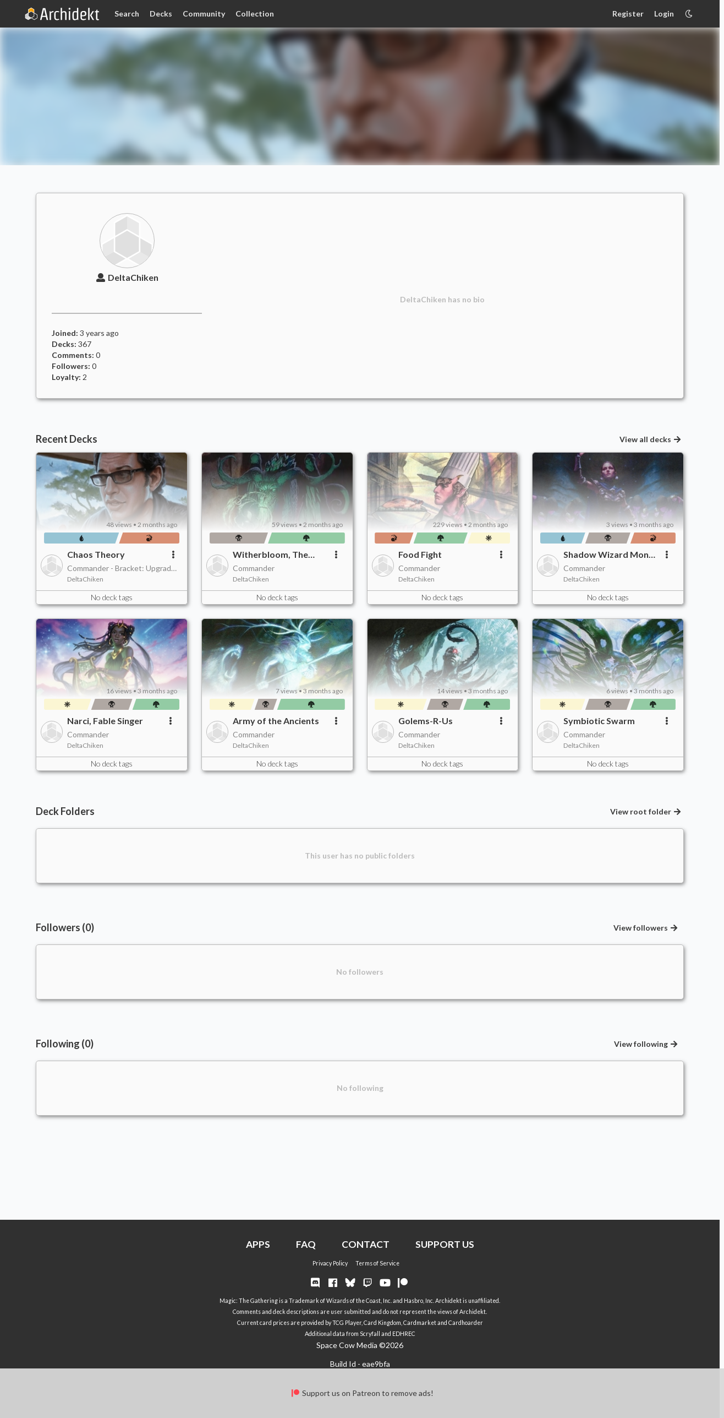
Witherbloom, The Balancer (270, 554)
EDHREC (403, 1333)
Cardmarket (419, 1322)
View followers (646, 927)
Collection (254, 13)
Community (204, 13)
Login (664, 13)
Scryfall (370, 1333)
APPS (258, 1244)
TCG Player (346, 1322)
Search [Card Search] (126, 13)
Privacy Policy (330, 1263)
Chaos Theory (96, 554)
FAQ (306, 1244)
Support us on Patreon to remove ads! (361, 1393)
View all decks (650, 439)
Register (628, 13)
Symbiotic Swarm (599, 720)
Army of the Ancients (276, 720)
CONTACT (366, 1244)
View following (646, 1043)
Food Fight (420, 554)
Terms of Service (377, 1263)
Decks (161, 13)
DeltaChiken (127, 277)
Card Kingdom (382, 1322)
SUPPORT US (444, 1244)
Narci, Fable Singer (105, 720)
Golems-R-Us (425, 720)
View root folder (646, 811)
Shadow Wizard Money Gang (611, 554)
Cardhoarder (465, 1322)
